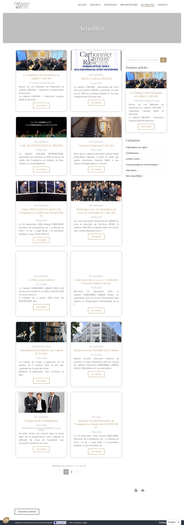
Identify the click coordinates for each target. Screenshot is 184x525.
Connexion (164, 522)
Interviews (131, 170)
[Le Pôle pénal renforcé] (41, 261)
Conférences (132, 153)
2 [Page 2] (71, 471)
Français (171, 522)
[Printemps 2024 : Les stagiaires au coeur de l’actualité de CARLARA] (96, 191)
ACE (85, 523)
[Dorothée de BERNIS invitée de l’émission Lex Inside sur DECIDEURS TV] (96, 402)
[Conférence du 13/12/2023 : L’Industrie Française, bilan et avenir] (96, 261)
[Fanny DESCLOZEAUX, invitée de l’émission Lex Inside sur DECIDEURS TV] (41, 191)
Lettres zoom (132, 159)
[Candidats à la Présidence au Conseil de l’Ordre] (41, 332)
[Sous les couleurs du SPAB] (96, 60)
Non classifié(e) (134, 176)
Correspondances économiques (142, 164)
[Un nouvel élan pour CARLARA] (96, 127)
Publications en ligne (136, 147)
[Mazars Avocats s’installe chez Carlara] (96, 332)
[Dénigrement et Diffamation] (41, 402)
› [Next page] (77, 471)
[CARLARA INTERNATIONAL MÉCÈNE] (41, 127)
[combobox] (174, 522)
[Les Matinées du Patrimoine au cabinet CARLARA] (41, 60)
